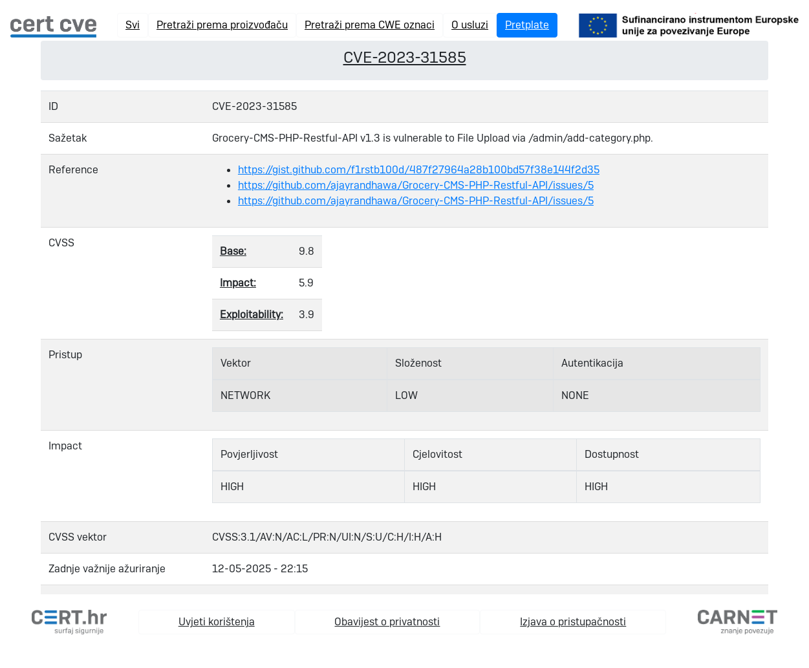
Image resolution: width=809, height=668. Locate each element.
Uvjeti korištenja (216, 622)
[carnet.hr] (737, 621)
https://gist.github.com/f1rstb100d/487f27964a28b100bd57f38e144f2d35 (418, 170)
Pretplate (527, 25)
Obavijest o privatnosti (387, 622)
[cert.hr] (69, 621)
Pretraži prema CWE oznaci (370, 25)
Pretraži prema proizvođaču (222, 25)
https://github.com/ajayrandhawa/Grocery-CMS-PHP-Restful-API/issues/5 (416, 185)
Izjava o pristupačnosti (573, 622)
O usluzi (469, 25)
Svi (132, 25)
